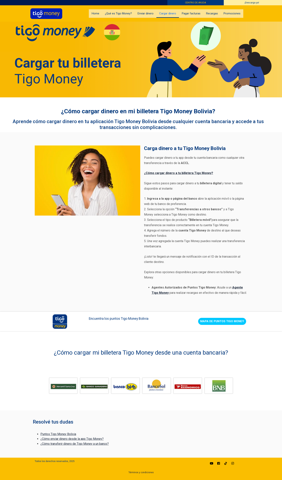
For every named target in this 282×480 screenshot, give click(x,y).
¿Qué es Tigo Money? (118, 13)
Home (95, 13)
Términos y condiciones (141, 472)
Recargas (212, 13)
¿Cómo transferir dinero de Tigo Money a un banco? (74, 444)
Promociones (232, 13)
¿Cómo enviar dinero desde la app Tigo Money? (72, 439)
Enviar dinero (146, 13)
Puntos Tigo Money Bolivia (58, 434)
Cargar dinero (167, 13)
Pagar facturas (191, 13)
